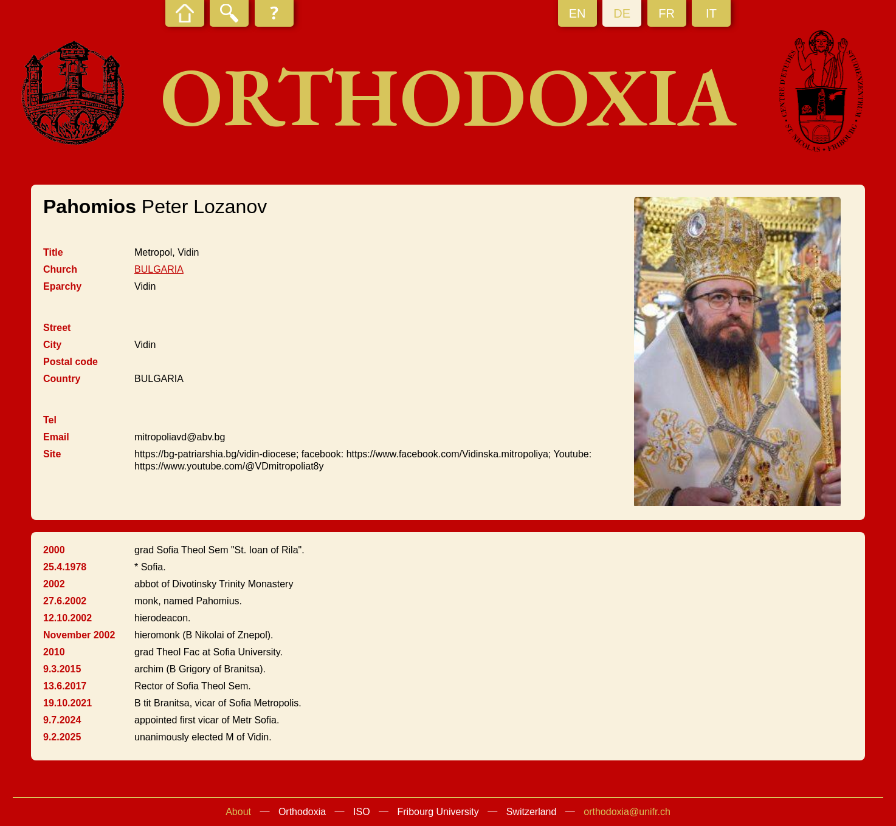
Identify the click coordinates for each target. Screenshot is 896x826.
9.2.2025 (62, 737)
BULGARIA (159, 269)
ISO (361, 812)
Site (52, 454)
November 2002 (79, 635)
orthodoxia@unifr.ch (627, 812)
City (52, 345)
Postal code (70, 362)
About (238, 812)
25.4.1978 (64, 567)
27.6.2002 (64, 601)
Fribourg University (438, 812)
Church (60, 269)
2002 (54, 584)
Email (56, 437)
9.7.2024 (62, 720)
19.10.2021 (67, 703)
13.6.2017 (64, 686)
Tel (50, 420)
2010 (54, 652)
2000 (54, 550)
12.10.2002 (67, 618)
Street (57, 328)
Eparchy (62, 286)
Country (61, 379)
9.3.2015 (62, 669)
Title (53, 252)
